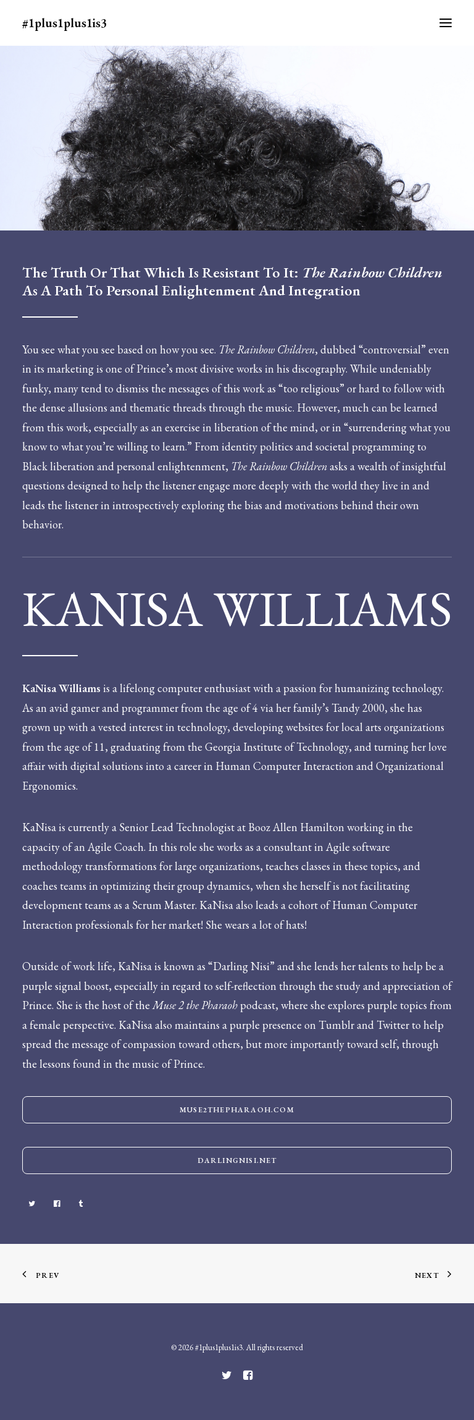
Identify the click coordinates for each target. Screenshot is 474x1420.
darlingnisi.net (237, 1160)
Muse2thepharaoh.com (237, 1110)
